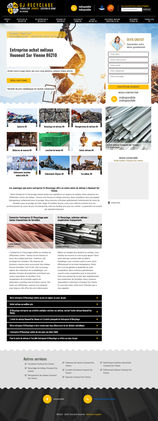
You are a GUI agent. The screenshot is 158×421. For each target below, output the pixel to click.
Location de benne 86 (78, 20)
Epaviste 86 (7, 20)
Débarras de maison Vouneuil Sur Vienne (79, 364)
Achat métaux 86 (93, 20)
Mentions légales (93, 414)
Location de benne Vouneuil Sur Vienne (79, 371)
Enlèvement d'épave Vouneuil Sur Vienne (117, 371)
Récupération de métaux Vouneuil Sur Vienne (42, 377)
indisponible (85, 6)
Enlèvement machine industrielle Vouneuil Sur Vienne (117, 364)
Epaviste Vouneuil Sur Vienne (78, 377)
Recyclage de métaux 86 (22, 20)
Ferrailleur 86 (149, 20)
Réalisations (18, 80)
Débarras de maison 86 (61, 20)
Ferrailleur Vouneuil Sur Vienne (41, 364)
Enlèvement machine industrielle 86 (112, 20)
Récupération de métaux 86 (41, 20)
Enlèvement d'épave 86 (133, 20)
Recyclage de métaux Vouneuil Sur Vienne (43, 369)
